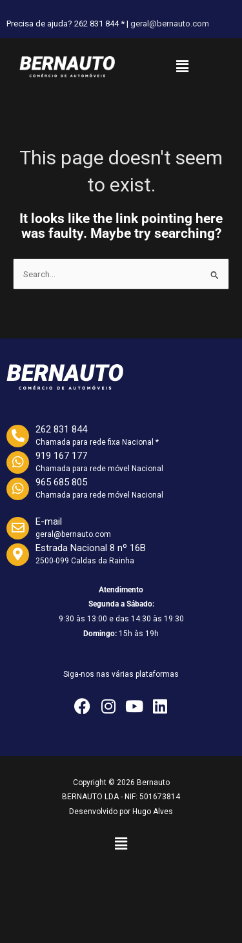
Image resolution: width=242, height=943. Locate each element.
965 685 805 (61, 482)
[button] (182, 66)
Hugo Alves (152, 811)
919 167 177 (61, 456)
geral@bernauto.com (169, 23)
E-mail (48, 521)
